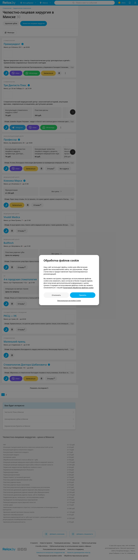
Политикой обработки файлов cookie (78, 287)
